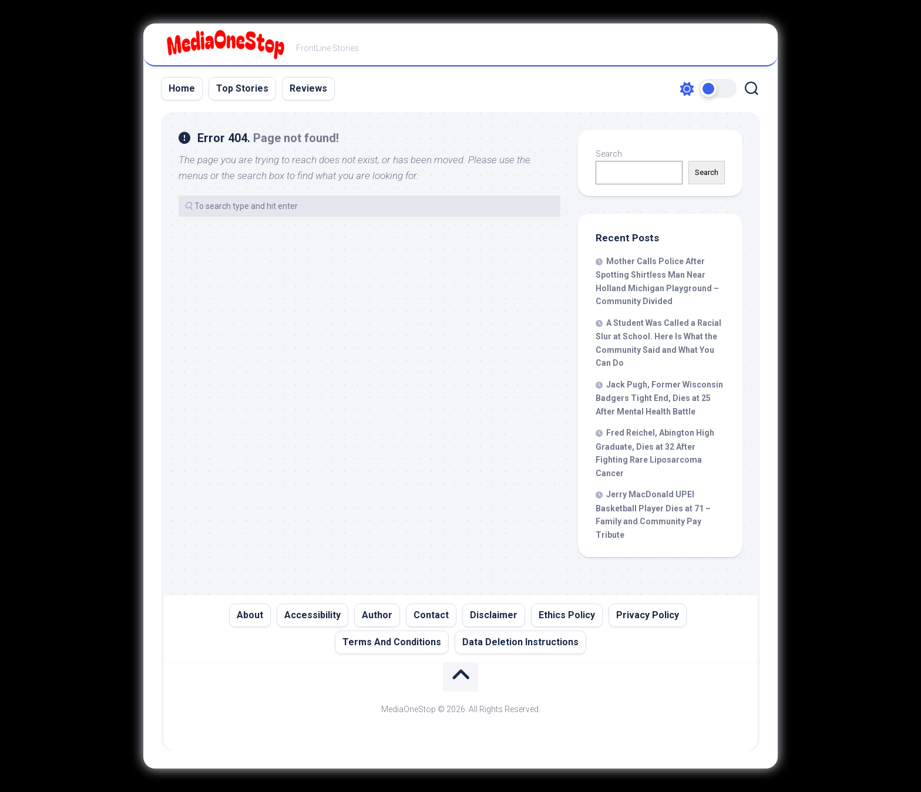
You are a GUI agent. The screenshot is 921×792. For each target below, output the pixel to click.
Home (182, 88)
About (250, 615)
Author (377, 615)
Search (609, 154)
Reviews (308, 88)
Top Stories (242, 88)
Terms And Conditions (391, 642)
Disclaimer (493, 615)
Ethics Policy (567, 615)
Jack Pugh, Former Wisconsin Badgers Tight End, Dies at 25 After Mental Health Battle (659, 398)
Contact (431, 615)
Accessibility (312, 615)
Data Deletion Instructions (520, 642)
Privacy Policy (647, 615)
